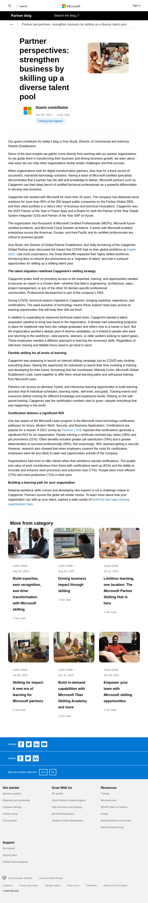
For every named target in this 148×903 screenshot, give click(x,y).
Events (104, 814)
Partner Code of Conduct (115, 885)
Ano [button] (43, 772)
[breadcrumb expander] (11, 24)
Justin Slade (20, 565)
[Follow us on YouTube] (44, 744)
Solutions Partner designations (67, 820)
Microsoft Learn (109, 800)
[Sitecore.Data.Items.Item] (27, 110)
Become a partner (12, 793)
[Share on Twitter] (28, 758)
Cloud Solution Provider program (68, 800)
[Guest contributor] (58, 107)
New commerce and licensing (67, 807)
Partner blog (21, 16)
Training (105, 793)
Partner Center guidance (15, 862)
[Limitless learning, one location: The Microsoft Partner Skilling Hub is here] (119, 543)
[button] (21, 5)
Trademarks (91, 885)
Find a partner (10, 820)
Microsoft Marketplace (63, 814)
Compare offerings (12, 807)
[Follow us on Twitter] (29, 744)
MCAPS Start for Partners (114, 807)
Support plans (10, 855)
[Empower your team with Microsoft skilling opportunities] (119, 647)
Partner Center (10, 814)
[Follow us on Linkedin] (37, 744)
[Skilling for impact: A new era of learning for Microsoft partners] (28, 647)
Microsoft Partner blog (112, 827)
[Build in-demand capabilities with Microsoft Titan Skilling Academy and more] (74, 647)
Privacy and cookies (28, 885)
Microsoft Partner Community (116, 820)
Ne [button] (52, 772)
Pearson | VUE (72, 430)
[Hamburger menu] (9, 5)
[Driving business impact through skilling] (74, 543)
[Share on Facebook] (20, 758)
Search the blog (65, 15)
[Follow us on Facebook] (21, 744)
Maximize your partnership (16, 800)
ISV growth (57, 793)
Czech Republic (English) (20, 878)
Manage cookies (52, 885)
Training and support (50, 120)
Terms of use (73, 885)
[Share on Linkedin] (36, 758)
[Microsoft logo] (74, 6)
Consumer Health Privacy (51, 878)
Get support (9, 848)
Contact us (8, 885)
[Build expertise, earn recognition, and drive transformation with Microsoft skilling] (28, 543)
